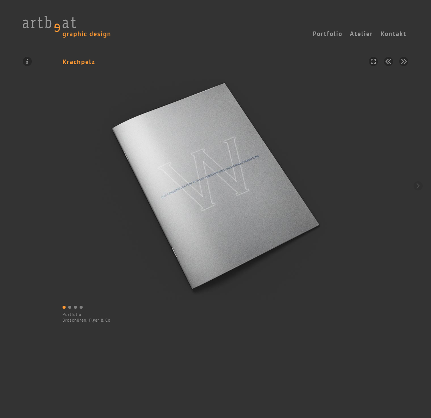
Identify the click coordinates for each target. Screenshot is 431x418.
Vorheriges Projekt (388, 61)
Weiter (418, 185)
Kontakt (393, 34)
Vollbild (373, 61)
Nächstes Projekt (403, 61)
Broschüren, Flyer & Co (87, 320)
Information (27, 61)
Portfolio (72, 314)
